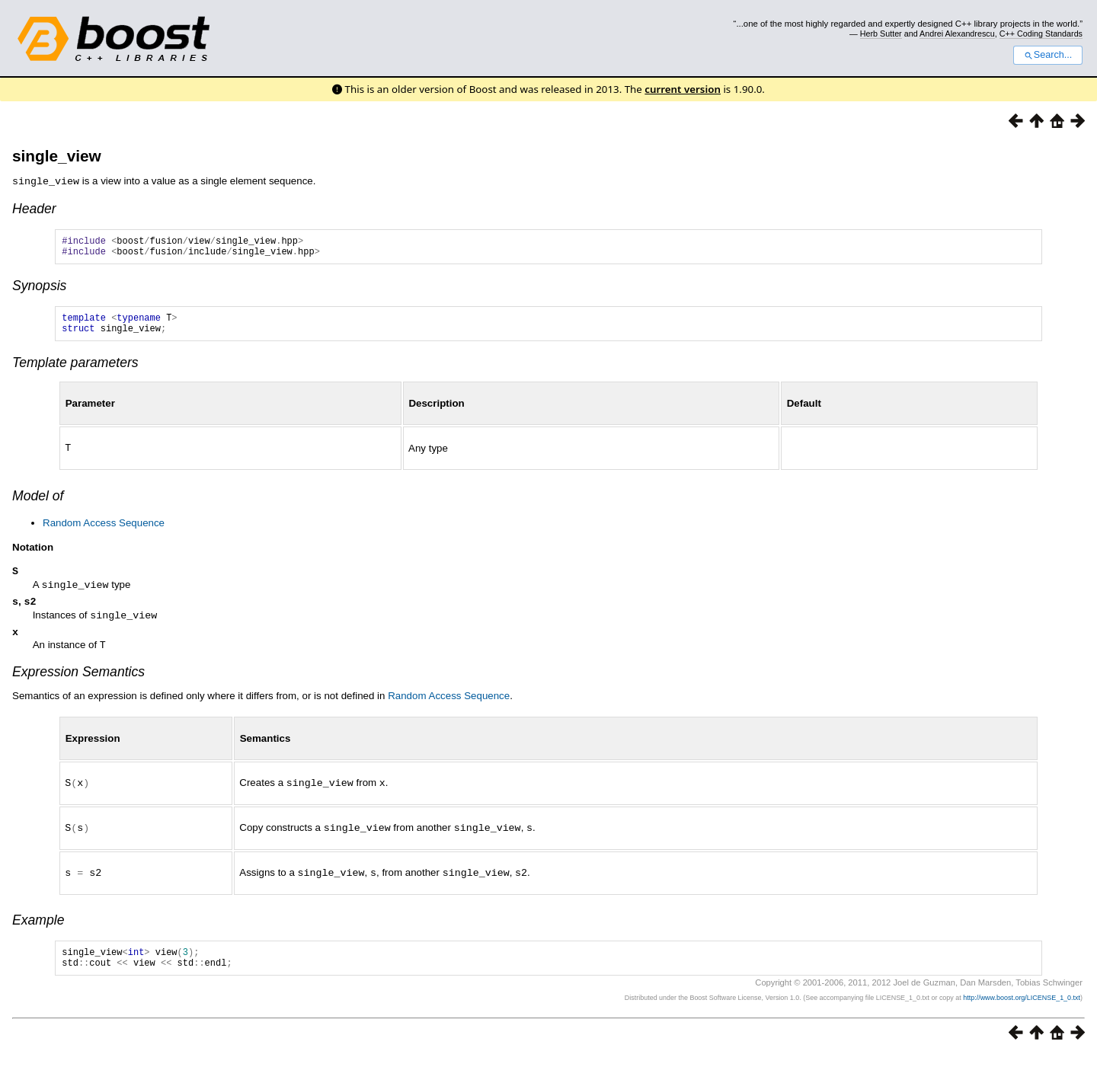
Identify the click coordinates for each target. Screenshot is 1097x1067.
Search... (1048, 55)
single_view (56, 156)
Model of (37, 503)
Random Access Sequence (104, 530)
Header (34, 208)
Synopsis (39, 289)
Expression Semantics (78, 681)
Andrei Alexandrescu (957, 33)
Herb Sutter (881, 33)
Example (38, 927)
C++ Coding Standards (1041, 33)
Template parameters (75, 371)
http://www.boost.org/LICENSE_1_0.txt (1021, 1010)
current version (682, 89)
